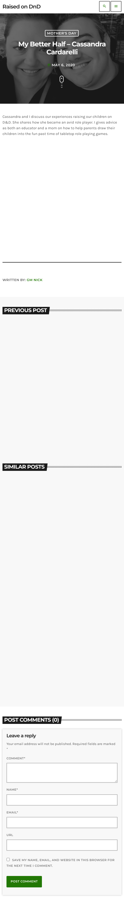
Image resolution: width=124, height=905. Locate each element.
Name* (12, 790)
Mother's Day (61, 33)
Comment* (15, 758)
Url (9, 835)
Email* (12, 812)
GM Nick (34, 280)
